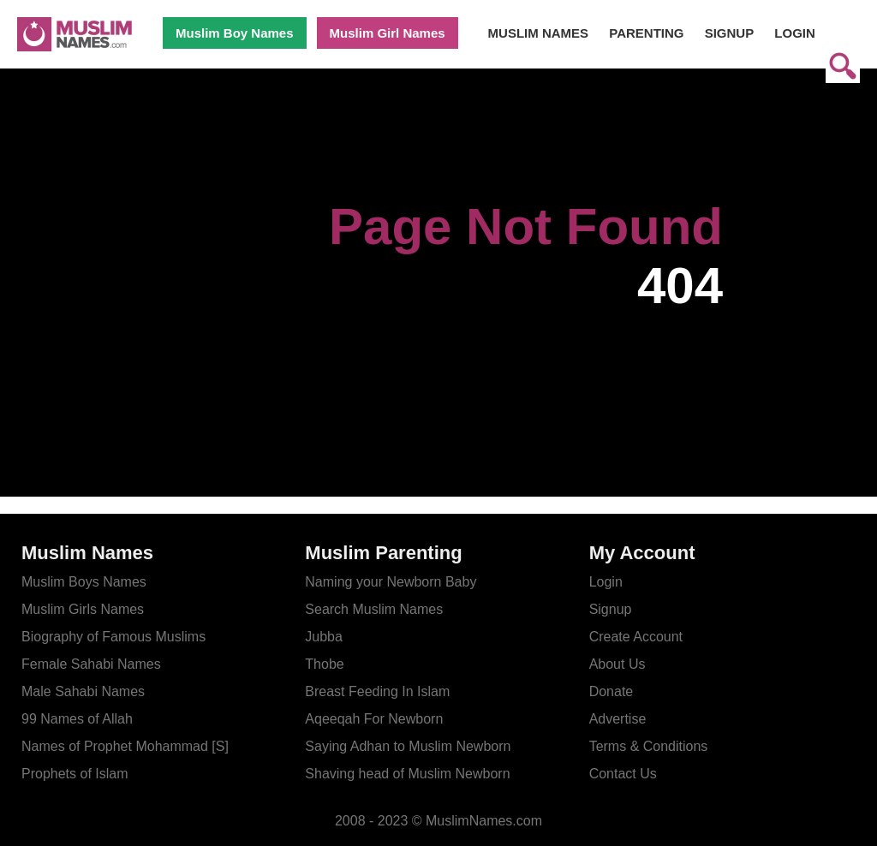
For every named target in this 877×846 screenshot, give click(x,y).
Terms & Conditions (648, 746)
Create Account (636, 636)
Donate (611, 691)
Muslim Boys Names (83, 582)
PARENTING (646, 33)
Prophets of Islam (74, 773)
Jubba (324, 636)
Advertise (618, 719)
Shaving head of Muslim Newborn (407, 773)
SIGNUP (730, 33)
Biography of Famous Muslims (113, 636)
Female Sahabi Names (91, 664)
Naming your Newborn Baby (390, 582)
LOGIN (794, 33)
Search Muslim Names (374, 609)
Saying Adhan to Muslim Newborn (407, 746)
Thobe (324, 664)
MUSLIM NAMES (538, 33)
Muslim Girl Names (387, 33)
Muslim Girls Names (82, 609)
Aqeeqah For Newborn (374, 719)
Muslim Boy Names (235, 33)
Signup (610, 609)
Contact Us (623, 773)
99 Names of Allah (77, 719)
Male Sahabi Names (83, 691)
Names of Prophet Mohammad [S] (125, 746)
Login (606, 582)
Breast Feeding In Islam (377, 691)
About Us (617, 664)
